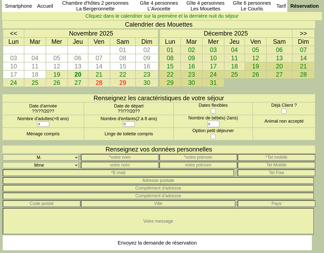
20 (77, 74)
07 (303, 49)
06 (279, 49)
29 (170, 82)
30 (147, 82)
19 (56, 74)
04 (234, 49)
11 (234, 57)
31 (213, 82)
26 (56, 82)
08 (170, 57)
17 (213, 66)
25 (35, 82)
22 (122, 74)
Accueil (45, 6)
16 (191, 66)
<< (13, 33)
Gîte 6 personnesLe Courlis (252, 5)
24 (13, 82)
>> (303, 33)
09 (191, 57)
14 (303, 57)
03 (213, 49)
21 (99, 74)
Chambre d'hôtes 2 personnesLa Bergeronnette (95, 5)
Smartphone (18, 6)
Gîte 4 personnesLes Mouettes (205, 5)
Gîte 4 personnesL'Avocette (159, 5)
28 (303, 74)
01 (170, 49)
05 (255, 49)
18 (234, 66)
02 (191, 49)
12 (255, 57)
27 (77, 82)
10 (213, 57)
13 (279, 57)
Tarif (281, 6)
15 (170, 66)
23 (147, 74)
